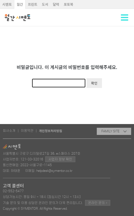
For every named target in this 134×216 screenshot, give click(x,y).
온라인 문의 (97, 202)
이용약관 (27, 131)
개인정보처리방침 (50, 130)
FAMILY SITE (114, 131)
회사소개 (9, 131)
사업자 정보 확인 (60, 159)
